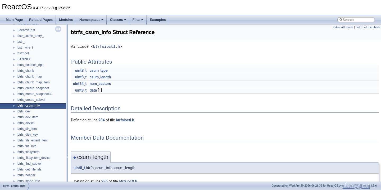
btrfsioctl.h (106, 46)
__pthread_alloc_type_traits (36, 78)
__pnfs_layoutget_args (33, 38)
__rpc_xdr (24, 136)
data (93, 90)
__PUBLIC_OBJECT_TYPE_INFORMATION (49, 90)
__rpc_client (26, 119)
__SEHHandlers (28, 165)
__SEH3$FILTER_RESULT (36, 154)
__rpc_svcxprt (27, 130)
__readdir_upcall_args (33, 107)
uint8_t (81, 70)
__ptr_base (25, 84)
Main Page (14, 20)
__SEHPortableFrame (32, 171)
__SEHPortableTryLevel (34, 177)
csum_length (100, 77)
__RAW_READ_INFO (32, 96)
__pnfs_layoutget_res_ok (35, 49)
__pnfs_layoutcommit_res (35, 32)
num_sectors (100, 84)
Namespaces (91, 20)
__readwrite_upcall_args (34, 113)
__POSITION (26, 72)
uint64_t (80, 84)
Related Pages (41, 20)
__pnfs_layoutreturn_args (35, 55)
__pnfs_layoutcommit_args (36, 26)
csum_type (99, 70)
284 (101, 120)
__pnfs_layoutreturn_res (34, 61)
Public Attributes (343, 27)
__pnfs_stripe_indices (32, 67)
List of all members (368, 27)
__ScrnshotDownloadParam (37, 142)
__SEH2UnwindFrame (33, 148)
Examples (158, 20)
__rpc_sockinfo (28, 125)
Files (138, 20)
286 (104, 181)
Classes (118, 20)
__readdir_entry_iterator (34, 101)
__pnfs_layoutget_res (32, 43)
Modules (66, 20)
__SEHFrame (27, 160)
